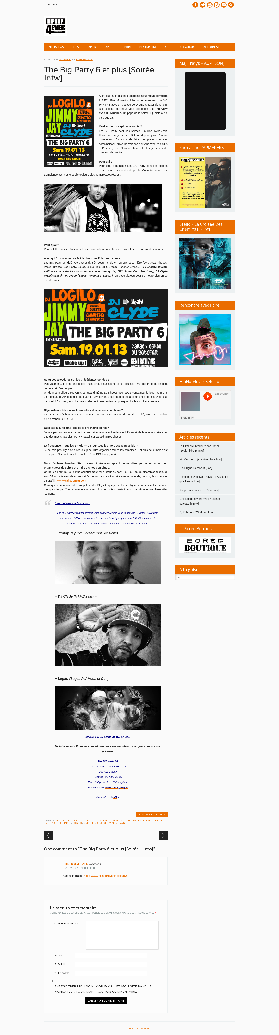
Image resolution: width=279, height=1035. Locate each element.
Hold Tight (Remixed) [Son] (195, 468)
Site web (61, 973)
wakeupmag (117, 822)
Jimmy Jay (152, 820)
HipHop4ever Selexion (200, 381)
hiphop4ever (84, 59)
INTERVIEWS (56, 47)
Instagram (217, 5)
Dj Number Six (118, 820)
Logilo (77, 822)
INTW (141, 814)
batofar (60, 820)
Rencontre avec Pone (199, 305)
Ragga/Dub (186, 47)
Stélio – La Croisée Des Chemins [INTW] (200, 227)
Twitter (202, 5)
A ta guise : (190, 569)
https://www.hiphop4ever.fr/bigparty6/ (106, 875)
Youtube (210, 5)
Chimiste (89, 820)
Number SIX (91, 822)
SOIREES (160, 814)
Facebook (195, 5)
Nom (60, 955)
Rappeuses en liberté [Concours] (199, 490)
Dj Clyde (102, 820)
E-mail (224, 5)
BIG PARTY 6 (74, 820)
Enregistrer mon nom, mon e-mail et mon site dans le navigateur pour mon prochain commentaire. (102, 988)
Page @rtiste (211, 47)
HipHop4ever (136, 820)
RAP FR (91, 47)
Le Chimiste (64, 822)
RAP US (108, 47)
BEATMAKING (148, 47)
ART (167, 47)
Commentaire (69, 923)
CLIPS (75, 47)
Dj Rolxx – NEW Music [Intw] (196, 512)
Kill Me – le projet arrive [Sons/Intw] (200, 459)
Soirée (104, 822)
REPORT (126, 47)
